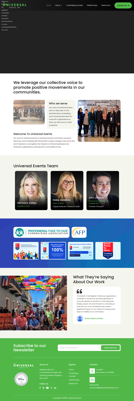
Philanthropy (92, 6)
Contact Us (123, 5)
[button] (115, 164)
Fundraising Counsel (74, 6)
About (57, 6)
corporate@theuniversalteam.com (104, 388)
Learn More (110, 88)
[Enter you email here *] (77, 347)
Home (48, 6)
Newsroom (105, 6)
